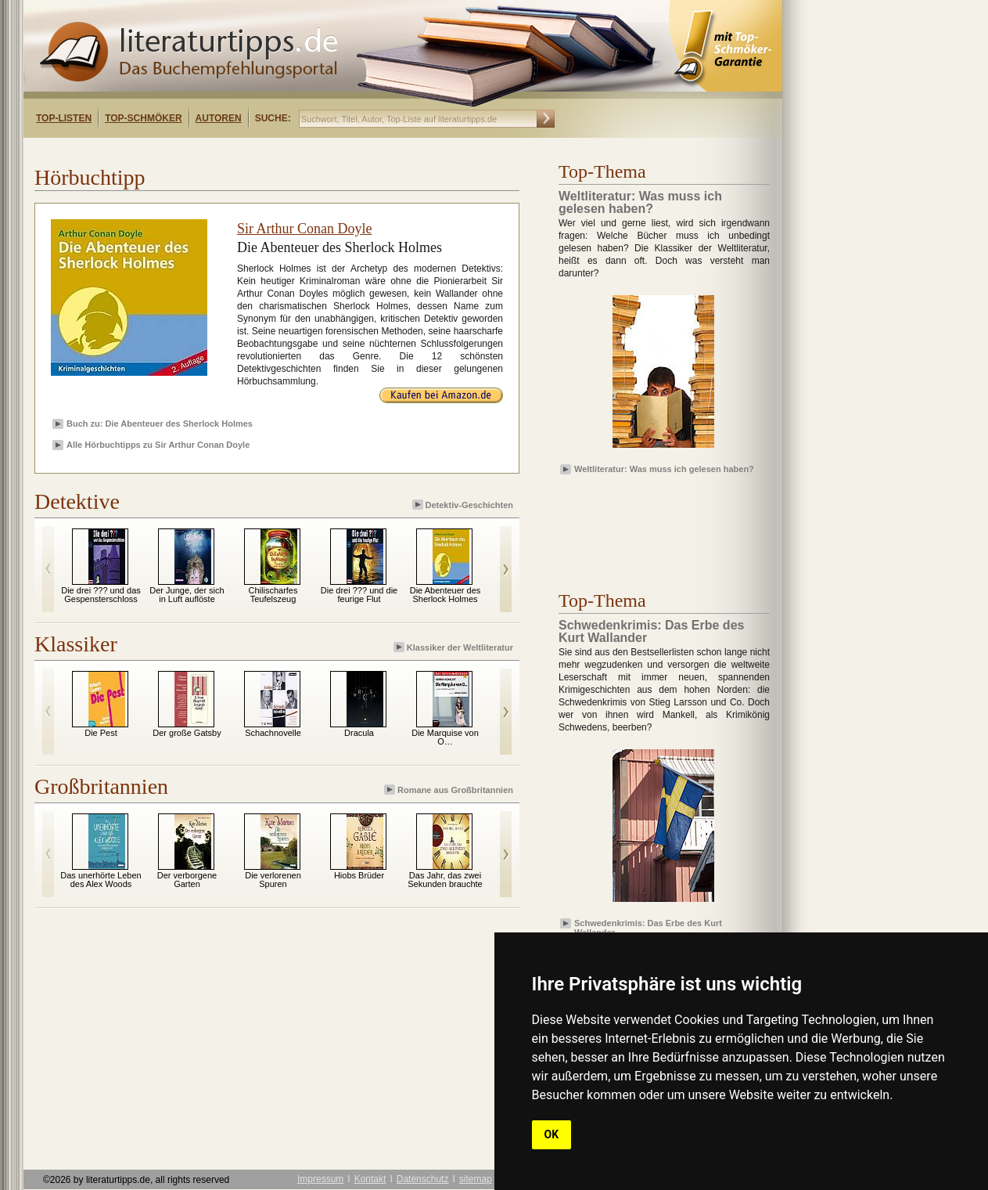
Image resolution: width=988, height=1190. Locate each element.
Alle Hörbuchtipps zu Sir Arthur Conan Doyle (158, 444)
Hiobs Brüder (359, 875)
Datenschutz (423, 1179)
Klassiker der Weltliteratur (454, 647)
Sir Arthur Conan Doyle (304, 228)
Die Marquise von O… (445, 737)
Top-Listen (64, 118)
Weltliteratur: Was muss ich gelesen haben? (664, 469)
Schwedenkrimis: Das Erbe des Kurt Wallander (648, 927)
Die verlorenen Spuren (273, 880)
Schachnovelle (273, 732)
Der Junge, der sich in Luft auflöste (186, 595)
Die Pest (100, 732)
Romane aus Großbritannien (449, 789)
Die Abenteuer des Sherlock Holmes (445, 595)
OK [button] (551, 1134)
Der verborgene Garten (187, 880)
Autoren (219, 118)
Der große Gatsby (187, 732)
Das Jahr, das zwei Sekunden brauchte (445, 880)
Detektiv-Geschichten (464, 504)
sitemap (475, 1179)
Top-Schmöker (143, 118)
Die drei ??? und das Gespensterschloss (101, 595)
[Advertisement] (225, 151)
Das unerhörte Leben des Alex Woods (100, 880)
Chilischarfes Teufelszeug (273, 595)
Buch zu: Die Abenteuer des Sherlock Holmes (159, 423)
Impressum (320, 1179)
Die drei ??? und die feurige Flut (359, 595)
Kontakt (370, 1179)
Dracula (359, 732)
